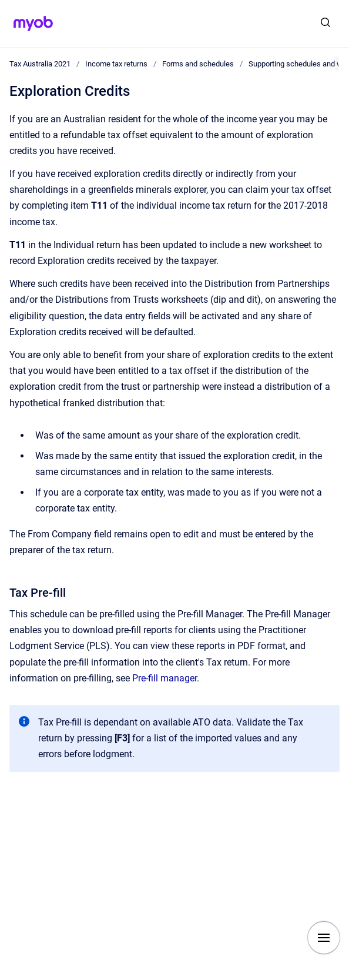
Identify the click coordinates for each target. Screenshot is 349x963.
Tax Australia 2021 (40, 63)
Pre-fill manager (164, 678)
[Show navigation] (324, 938)
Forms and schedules (198, 63)
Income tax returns (116, 63)
